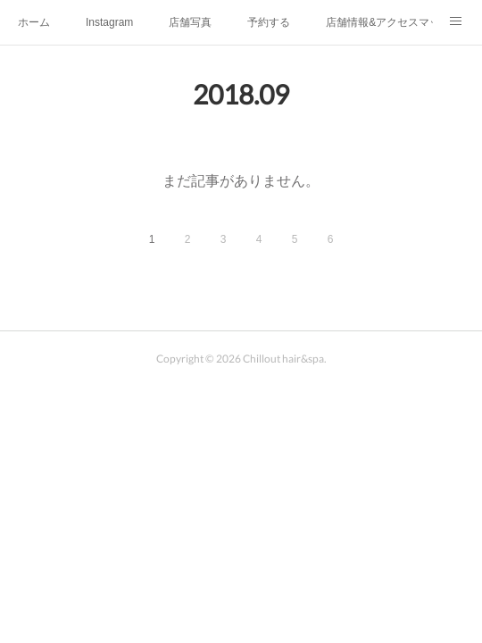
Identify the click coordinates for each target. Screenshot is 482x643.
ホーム (34, 22)
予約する (268, 22)
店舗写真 (190, 22)
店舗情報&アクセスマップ (379, 22)
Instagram (109, 22)
